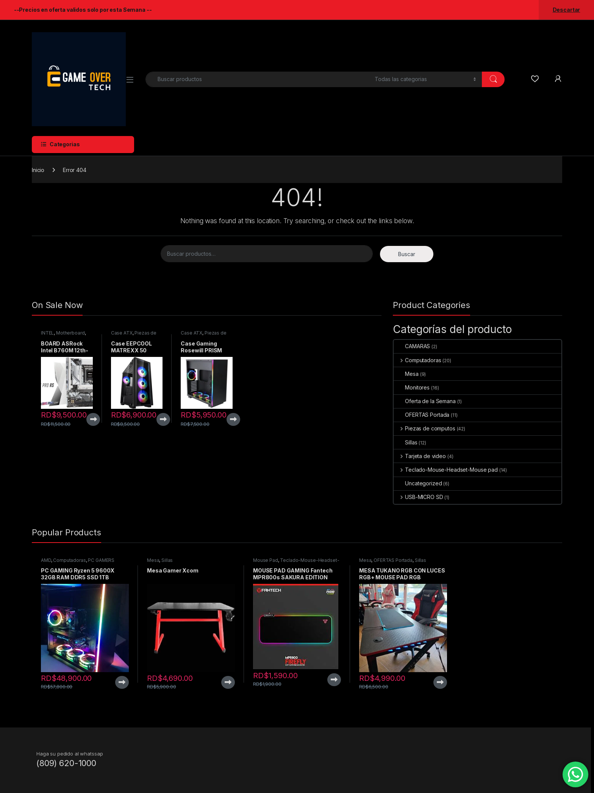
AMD (46, 560)
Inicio (38, 170)
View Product (93, 419)
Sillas (405, 442)
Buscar (406, 254)
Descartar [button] (566, 9)
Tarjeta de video (420, 456)
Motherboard (70, 333)
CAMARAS (412, 346)
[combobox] (257, 79)
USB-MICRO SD (418, 497)
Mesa (406, 374)
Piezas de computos (424, 428)
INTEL (47, 333)
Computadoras (417, 360)
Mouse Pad (265, 560)
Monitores (412, 387)
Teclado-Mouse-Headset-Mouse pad (446, 469)
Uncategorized (418, 483)
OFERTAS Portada (421, 414)
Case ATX (122, 333)
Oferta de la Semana (424, 401)
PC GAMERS (101, 560)
